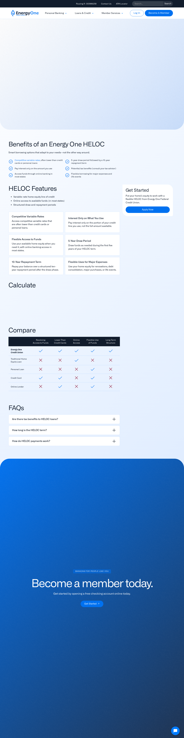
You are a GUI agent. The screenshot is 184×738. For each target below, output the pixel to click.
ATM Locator (122, 4)
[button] (56, 13)
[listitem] (64, 419)
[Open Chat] (175, 731)
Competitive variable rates (27, 160)
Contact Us (106, 4)
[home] (25, 13)
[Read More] (36, 222)
